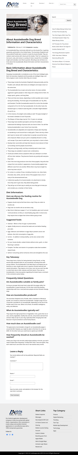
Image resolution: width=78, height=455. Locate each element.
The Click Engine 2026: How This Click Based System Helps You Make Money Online (61, 37)
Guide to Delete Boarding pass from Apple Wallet (41, 435)
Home (24, 3)
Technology (56, 428)
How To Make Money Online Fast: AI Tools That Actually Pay (61, 30)
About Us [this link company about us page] (32, 4)
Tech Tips (56, 422)
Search (54, 17)
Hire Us (51, 3)
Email (12, 380)
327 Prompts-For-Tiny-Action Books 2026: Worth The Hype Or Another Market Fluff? (61, 46)
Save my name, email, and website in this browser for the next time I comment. (26, 390)
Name (12, 373)
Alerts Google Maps (41, 441)
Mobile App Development (60, 425)
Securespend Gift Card (41, 420)
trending (35, 47)
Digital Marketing (58, 417)
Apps (54, 431)
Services (41, 3)
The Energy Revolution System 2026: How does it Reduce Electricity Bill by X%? (61, 55)
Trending (55, 420)
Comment (13, 361)
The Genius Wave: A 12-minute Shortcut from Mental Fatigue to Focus (61, 64)
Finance (55, 414)
